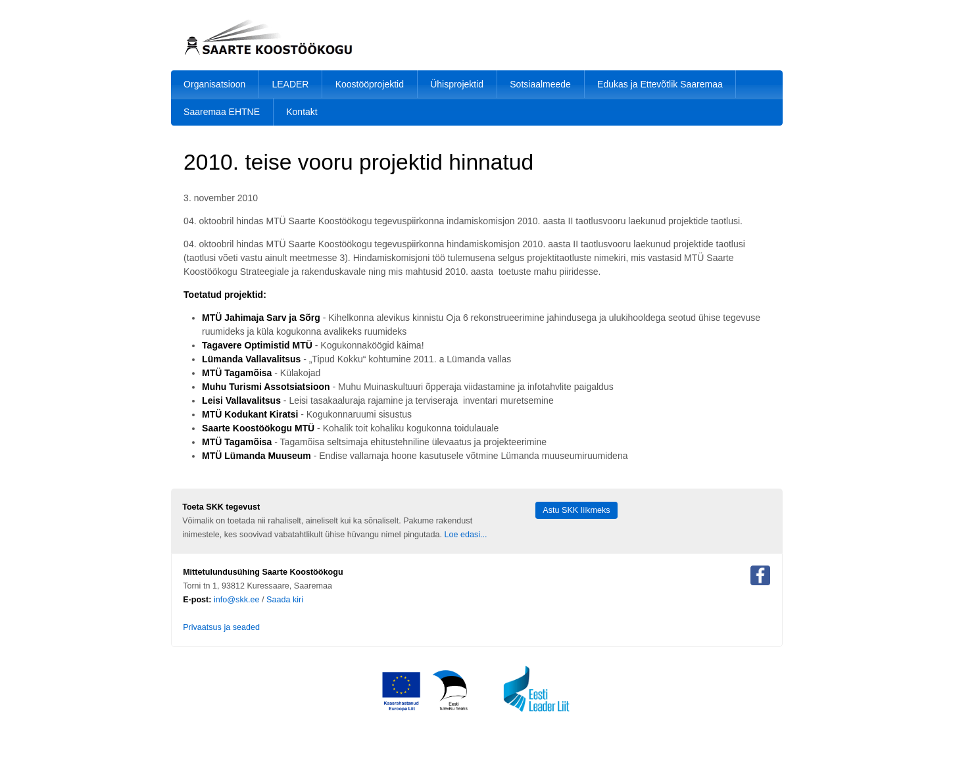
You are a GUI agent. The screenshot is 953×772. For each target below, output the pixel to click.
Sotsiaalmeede (540, 84)
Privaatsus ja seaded (221, 627)
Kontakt (301, 112)
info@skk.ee (237, 599)
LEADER (290, 84)
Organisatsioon (214, 84)
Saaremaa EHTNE (221, 112)
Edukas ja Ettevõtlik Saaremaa (660, 84)
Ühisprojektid (456, 84)
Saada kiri (284, 599)
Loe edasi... (465, 534)
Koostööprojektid (369, 84)
